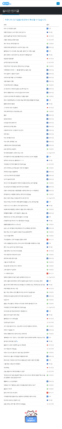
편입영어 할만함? (9, 58)
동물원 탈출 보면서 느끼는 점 (12, 224)
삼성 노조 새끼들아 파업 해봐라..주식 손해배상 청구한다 (20, 228)
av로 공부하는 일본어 (10, 149)
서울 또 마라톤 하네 (9, 262)
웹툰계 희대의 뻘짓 (9, 104)
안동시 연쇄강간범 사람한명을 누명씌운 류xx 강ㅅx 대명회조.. (21, 190)
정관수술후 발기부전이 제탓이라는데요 (15, 36)
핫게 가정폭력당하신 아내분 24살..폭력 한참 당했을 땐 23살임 (21, 100)
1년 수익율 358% (9, 236)
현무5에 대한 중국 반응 (10, 258)
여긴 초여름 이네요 (9, 138)
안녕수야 (6, 300)
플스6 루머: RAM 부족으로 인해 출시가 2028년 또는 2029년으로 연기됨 (24, 285)
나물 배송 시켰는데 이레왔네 (12, 364)
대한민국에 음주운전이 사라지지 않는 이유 (16, 47)
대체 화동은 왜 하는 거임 (11, 288)
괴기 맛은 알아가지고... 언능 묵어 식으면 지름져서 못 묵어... (21, 326)
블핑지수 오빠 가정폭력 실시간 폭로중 (15, 345)
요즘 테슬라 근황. (9, 81)
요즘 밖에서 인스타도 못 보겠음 (13, 251)
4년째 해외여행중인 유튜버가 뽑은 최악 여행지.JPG (18, 209)
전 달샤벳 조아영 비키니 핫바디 (13, 266)
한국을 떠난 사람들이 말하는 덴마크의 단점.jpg (17, 194)
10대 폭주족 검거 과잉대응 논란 (13, 111)
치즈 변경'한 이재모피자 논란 (12, 254)
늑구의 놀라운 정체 (9, 179)
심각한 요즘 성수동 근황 (11, 62)
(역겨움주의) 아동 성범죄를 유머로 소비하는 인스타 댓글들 (21, 156)
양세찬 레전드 (8, 119)
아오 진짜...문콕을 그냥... (11, 141)
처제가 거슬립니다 (9, 330)
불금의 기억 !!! (8, 389)
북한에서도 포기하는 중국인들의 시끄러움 (16, 217)
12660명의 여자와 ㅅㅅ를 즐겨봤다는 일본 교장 (17, 70)
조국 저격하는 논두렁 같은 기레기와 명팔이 (16, 168)
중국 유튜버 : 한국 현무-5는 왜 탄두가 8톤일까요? (18, 55)
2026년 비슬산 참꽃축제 (11, 172)
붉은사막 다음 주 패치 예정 (11, 315)
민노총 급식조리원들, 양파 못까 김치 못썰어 (16, 187)
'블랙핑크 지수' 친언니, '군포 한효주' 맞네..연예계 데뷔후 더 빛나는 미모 (24, 337)
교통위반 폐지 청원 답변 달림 (12, 145)
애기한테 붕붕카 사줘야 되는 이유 (13, 153)
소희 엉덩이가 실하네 (10, 270)
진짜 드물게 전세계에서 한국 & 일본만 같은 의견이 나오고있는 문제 (23, 281)
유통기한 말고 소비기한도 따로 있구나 (15, 32)
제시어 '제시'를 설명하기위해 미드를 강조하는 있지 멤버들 (20, 183)
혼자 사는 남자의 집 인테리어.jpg (13, 247)
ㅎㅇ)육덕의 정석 (9, 273)
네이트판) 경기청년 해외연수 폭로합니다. (15, 311)
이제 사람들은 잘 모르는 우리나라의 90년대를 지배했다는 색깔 (22, 243)
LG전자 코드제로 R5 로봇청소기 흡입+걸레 (16, 96)
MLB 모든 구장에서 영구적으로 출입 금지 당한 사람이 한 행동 (21, 360)
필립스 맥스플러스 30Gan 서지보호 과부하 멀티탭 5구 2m (20, 303)
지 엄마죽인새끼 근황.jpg (11, 85)
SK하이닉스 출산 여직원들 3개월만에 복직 (16, 356)
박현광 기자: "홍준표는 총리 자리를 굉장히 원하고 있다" (20, 385)
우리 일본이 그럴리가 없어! (11, 74)
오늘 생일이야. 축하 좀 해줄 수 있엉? (14, 371)
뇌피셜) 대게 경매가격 (10, 123)
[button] (58, 3)
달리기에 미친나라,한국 (10, 392)
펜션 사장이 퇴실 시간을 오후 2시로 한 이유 (16, 198)
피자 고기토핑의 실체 (10, 28)
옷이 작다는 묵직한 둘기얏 (11, 43)
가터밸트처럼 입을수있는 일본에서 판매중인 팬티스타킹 (20, 396)
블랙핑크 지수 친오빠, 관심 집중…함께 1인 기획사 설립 (19, 51)
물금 (5, 115)
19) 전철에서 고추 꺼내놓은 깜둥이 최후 (15, 239)
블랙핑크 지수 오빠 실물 (11, 318)
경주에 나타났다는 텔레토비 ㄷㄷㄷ (14, 160)
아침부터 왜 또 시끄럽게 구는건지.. (14, 130)
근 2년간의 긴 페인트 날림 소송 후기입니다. (16, 89)
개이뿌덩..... (7, 367)
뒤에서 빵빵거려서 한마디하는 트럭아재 (15, 334)
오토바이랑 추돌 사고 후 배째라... (13, 77)
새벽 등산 (6, 134)
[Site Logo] (6, 3)
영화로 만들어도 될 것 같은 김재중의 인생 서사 (17, 277)
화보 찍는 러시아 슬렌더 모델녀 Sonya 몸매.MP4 (18, 232)
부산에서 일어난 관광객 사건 (12, 400)
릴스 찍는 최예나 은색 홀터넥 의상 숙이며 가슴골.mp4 (19, 292)
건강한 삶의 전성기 (9, 322)
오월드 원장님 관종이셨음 (11, 40)
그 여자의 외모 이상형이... (11, 107)
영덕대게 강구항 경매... (10, 126)
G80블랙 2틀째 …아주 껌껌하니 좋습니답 (15, 213)
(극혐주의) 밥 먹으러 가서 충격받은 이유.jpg (16, 221)
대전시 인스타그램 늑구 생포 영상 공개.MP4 (16, 352)
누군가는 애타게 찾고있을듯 (12, 175)
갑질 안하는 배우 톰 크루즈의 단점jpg (14, 404)
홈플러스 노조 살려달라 (10, 381)
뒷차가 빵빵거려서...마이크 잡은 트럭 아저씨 (16, 92)
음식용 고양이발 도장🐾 (11, 341)
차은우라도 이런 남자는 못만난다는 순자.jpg (16, 66)
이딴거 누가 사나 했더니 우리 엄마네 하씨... (16, 205)
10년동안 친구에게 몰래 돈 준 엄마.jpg (15, 164)
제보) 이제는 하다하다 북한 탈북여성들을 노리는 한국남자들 (21, 202)
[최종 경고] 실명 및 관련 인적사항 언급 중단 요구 (18, 296)
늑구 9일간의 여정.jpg (10, 349)
